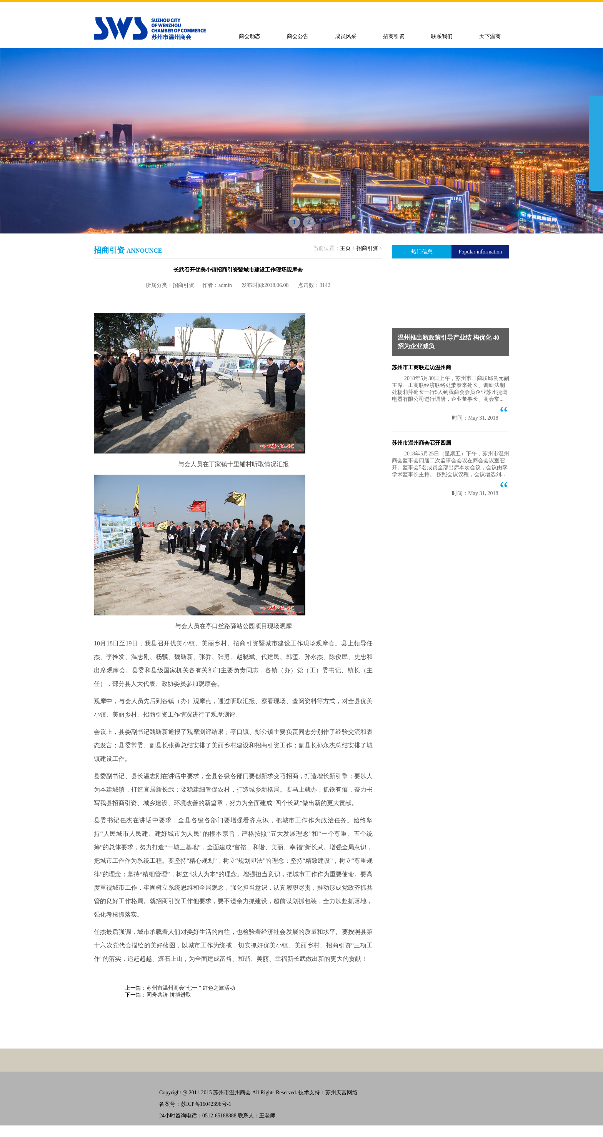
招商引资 (394, 36)
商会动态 (249, 36)
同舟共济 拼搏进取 (169, 995)
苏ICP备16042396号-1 (206, 1104)
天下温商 (490, 36)
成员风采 (345, 36)
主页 (345, 248)
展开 (596, 143)
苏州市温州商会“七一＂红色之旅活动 (191, 988)
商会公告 (297, 36)
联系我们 (442, 36)
